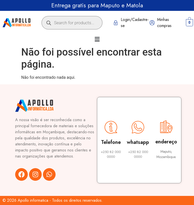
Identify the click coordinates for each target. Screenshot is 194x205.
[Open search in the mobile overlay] (72, 22)
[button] (97, 39)
